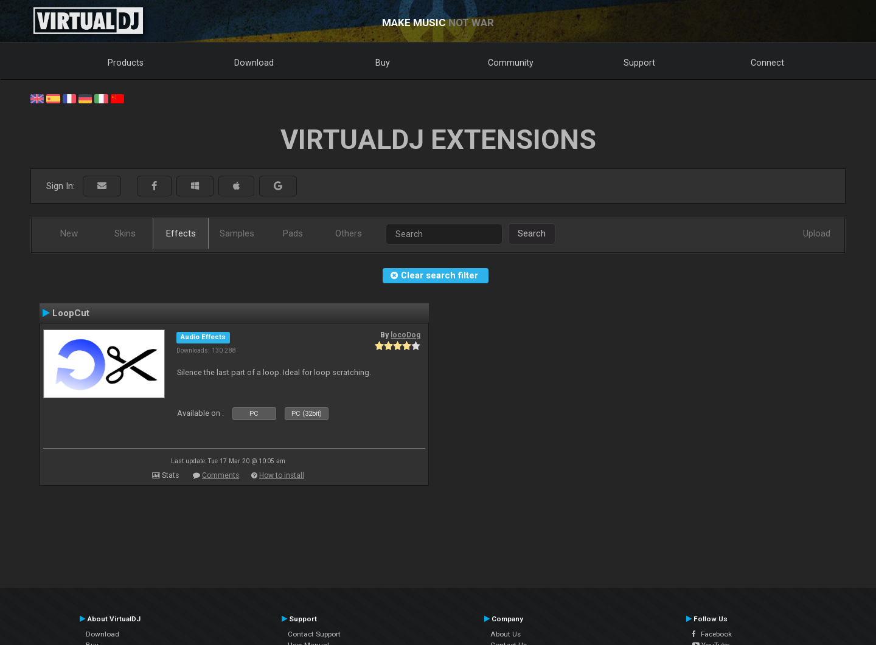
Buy (382, 62)
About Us (505, 634)
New (69, 233)
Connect (767, 62)
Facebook (712, 634)
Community (511, 62)
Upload (816, 233)
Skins (125, 233)
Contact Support (314, 634)
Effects (181, 233)
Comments (220, 475)
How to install (281, 475)
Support (639, 62)
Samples (237, 233)
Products (126, 62)
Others (348, 233)
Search (532, 233)
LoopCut (70, 313)
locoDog (405, 335)
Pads (293, 233)
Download (254, 62)
